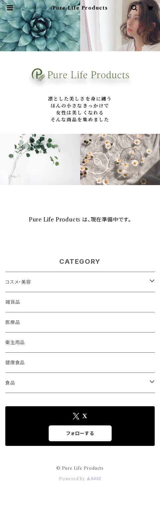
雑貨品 (12, 302)
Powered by (80, 478)
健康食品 (15, 363)
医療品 (12, 322)
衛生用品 (15, 342)
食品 (10, 383)
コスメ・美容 (18, 282)
